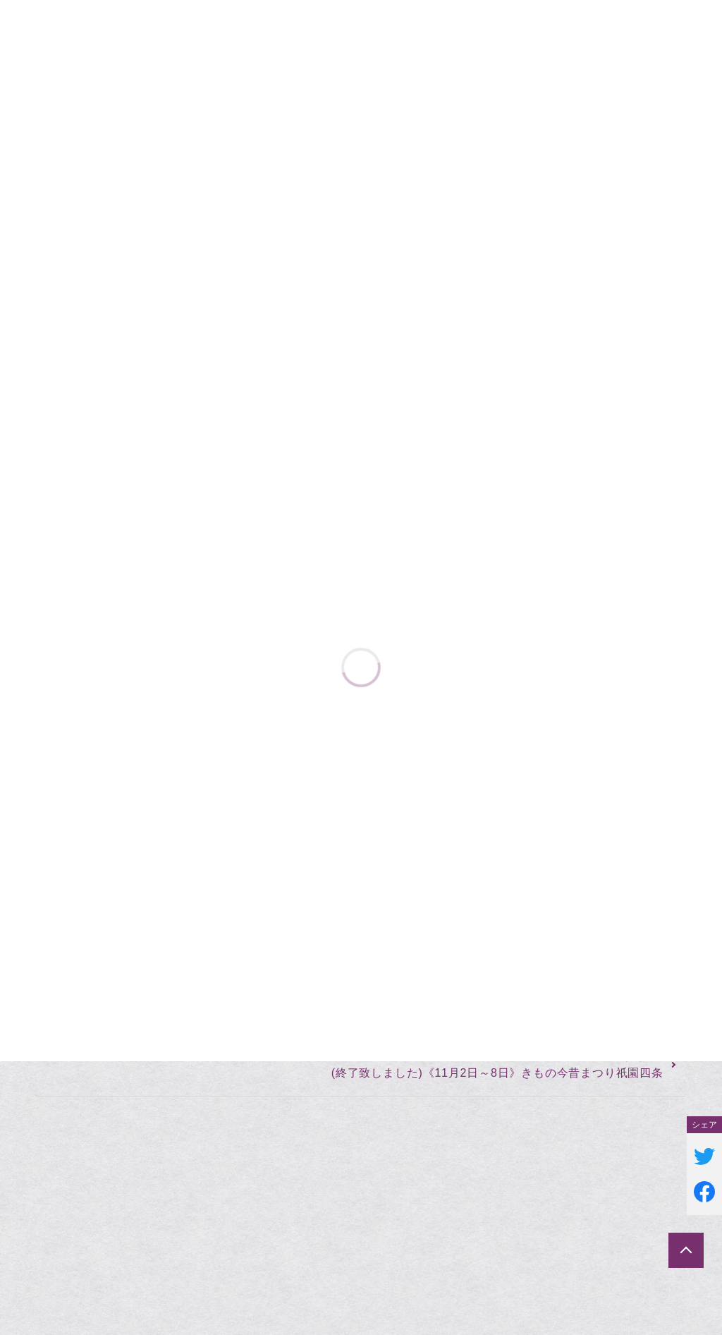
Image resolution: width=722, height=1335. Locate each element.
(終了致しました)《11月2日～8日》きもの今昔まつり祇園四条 (497, 1073)
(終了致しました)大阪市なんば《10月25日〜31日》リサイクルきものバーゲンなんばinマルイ (307, 1039)
